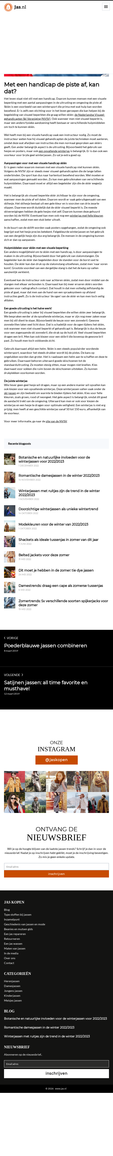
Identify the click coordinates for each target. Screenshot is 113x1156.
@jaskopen (56, 760)
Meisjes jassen (13, 1000)
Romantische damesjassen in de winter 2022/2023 (39, 1027)
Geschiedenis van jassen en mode (24, 924)
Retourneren (12, 938)
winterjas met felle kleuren (86, 215)
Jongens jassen (13, 990)
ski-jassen (10, 393)
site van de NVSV (56, 421)
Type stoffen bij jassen (17, 914)
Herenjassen (12, 981)
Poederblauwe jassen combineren (45, 646)
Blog (7, 909)
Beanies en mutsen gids (18, 929)
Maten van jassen (14, 948)
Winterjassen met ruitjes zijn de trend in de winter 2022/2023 (47, 1036)
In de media (11, 953)
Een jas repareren (15, 934)
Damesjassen (12, 986)
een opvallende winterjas (54, 151)
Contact (9, 963)
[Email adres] (56, 866)
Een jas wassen (13, 943)
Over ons (9, 958)
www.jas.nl (60, 1088)
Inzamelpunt (12, 919)
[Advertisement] (56, 43)
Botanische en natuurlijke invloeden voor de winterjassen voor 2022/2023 (55, 1018)
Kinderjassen (12, 995)
